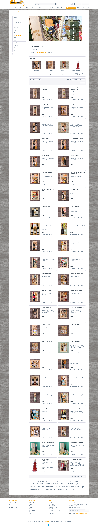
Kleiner (77, 486)
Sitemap (31, 505)
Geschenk (39, 485)
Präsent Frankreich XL (47, 223)
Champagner (67, 485)
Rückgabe (31, 507)
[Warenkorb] (85, 4)
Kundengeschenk (49, 483)
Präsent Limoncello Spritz (76, 223)
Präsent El (38, 481)
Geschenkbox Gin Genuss (48, 341)
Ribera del (48, 481)
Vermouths (32, 481)
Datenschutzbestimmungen (81, 513)
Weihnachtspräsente (18, 37)
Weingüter (16, 45)
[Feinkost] (63, 8)
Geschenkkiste (42, 486)
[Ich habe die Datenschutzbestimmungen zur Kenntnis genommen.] (69, 513)
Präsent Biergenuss (46, 307)
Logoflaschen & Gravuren (54, 510)
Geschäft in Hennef (53, 507)
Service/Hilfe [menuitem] (84, 1)
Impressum (51, 513)
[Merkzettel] (71, 4)
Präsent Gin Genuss (75, 324)
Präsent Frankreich (75, 408)
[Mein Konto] (77, 4)
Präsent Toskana (74, 155)
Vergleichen (45, 99)
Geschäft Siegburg (53, 508)
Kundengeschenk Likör (76, 459)
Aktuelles (51, 502)
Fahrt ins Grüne (74, 392)
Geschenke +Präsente (41, 52)
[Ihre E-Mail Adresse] (77, 510)
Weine (15, 25)
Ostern (15, 40)
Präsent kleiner (54, 485)
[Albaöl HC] (50, 8)
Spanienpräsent (46, 121)
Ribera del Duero (46, 206)
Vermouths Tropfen (46, 392)
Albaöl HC (16, 27)
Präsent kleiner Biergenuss (77, 307)
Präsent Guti (45, 257)
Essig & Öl (16, 30)
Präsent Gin (80, 485)
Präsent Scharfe (50, 486)
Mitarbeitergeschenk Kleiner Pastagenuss (77, 173)
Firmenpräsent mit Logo (48, 442)
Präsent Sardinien (46, 425)
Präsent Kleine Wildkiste (76, 273)
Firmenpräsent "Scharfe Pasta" (48, 190)
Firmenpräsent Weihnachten (78, 70)
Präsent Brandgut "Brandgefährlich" (75, 88)
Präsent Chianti (45, 155)
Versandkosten (32, 510)
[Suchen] (55, 4)
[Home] (11, 8)
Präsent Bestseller (46, 358)
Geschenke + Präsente (18, 20)
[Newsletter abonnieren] (87, 510)
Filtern (32, 79)
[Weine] (45, 8)
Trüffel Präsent (45, 138)
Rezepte (15, 42)
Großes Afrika (36, 70)
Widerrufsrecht (32, 511)
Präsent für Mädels (75, 341)
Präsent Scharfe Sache (76, 290)
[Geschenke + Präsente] (25, 8)
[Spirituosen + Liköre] (37, 8)
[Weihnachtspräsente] (81, 8)
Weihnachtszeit (45, 240)
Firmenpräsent (33, 485)
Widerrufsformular (33, 514)
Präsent (44, 481)
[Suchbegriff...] (46, 4)
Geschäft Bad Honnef (53, 505)
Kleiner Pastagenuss (47, 172)
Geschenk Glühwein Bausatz (47, 291)
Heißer (37, 483)
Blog (15, 47)
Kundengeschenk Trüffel (76, 138)
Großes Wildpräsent (46, 273)
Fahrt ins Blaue (45, 408)
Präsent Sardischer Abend (76, 240)
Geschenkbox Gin (74, 483)
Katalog (15, 50)
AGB (30, 513)
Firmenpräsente (17, 35)
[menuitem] (46, 5)
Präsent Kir (66, 489)
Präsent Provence (74, 425)
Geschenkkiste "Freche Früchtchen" (47, 88)
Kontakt (30, 508)
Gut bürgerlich (45, 105)
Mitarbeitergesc (70, 481)
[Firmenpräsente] (71, 8)
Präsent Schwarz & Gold (76, 358)
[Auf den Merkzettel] (51, 99)
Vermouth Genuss (75, 375)
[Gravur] (16, 8)
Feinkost (15, 32)
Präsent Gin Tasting (46, 324)
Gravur (15, 17)
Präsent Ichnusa (74, 257)
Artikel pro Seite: (75, 83)
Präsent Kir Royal (74, 206)
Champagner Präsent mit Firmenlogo (76, 443)
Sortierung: (69, 79)
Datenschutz (51, 504)
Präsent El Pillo (64, 70)
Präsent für (44, 485)
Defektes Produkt (32, 502)
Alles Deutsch (50, 70)
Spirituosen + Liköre (18, 22)
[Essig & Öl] (57, 8)
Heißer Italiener (74, 189)
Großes (74, 488)
